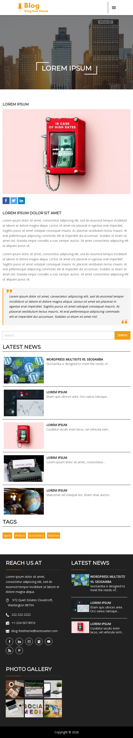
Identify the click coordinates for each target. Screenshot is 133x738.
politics (20, 535)
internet (53, 535)
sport (7, 535)
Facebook (6, 200)
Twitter (13, 200)
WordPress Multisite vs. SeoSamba (74, 359)
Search (122, 335)
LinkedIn (21, 200)
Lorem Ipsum (16, 104)
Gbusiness (42, 642)
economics (36, 535)
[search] (58, 335)
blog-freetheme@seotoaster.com (34, 631)
